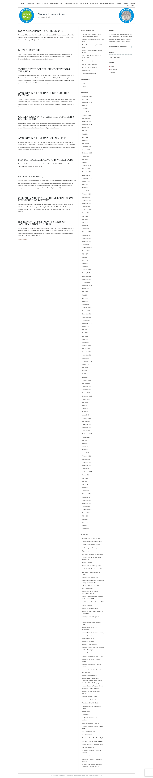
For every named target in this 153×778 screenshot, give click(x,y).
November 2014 (86, 355)
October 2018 (86, 206)
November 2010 (86, 503)
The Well (84, 741)
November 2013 (86, 389)
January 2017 (86, 273)
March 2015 (85, 342)
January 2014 (86, 383)
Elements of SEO (96, 775)
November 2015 (86, 317)
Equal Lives (85, 551)
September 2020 (87, 153)
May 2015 (85, 336)
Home (23, 3)
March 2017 (85, 266)
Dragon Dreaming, (30, 176)
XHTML (112, 73)
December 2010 (86, 500)
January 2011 (86, 497)
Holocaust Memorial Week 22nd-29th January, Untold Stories (42, 223)
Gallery (125, 3)
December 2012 (86, 424)
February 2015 (86, 345)
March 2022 (85, 112)
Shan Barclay (86, 70)
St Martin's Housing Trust (89, 718)
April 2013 (85, 412)
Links (132, 5)
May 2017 (85, 260)
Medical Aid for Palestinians (90, 569)
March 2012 (85, 453)
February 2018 (86, 232)
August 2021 (85, 127)
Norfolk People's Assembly (90, 608)
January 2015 (86, 348)
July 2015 (85, 329)
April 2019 (85, 187)
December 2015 (86, 314)
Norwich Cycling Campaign (90, 647)
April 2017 (85, 263)
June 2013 (85, 405)
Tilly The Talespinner (88, 747)
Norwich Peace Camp (52, 14)
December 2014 (86, 352)
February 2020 (86, 165)
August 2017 (85, 251)
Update (84, 86)
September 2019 (87, 178)
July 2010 (85, 516)
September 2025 (87, 96)
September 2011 (87, 472)
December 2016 (86, 276)
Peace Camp (84, 3)
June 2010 (85, 519)
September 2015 (87, 323)
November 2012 (86, 427)
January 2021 (86, 143)
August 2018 (85, 213)
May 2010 (85, 522)
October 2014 (86, 358)
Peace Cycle (94, 3)
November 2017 (86, 241)
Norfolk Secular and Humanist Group (93, 611)
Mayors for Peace (42, 3)
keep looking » (22, 239)
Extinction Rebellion (88, 554)
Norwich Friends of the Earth (90, 656)
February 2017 (86, 270)
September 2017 (87, 247)
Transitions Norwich (88, 750)
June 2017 (85, 257)
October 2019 (86, 175)
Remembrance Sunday (89, 73)
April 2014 (85, 374)
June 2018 (85, 219)
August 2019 (85, 181)
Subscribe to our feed (118, 47)
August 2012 (85, 437)
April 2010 (85, 525)
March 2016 (85, 304)
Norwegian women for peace (90, 616)
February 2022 (86, 115)
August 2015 (85, 326)
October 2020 (86, 150)
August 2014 (85, 364)
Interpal (84, 562)
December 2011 (86, 462)
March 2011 (85, 490)
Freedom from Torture (88, 557)
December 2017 (86, 238)
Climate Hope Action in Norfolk (91, 544)
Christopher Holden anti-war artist (92, 541)
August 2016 (85, 288)
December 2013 (86, 386)
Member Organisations (107, 3)
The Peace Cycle (87, 738)
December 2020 (86, 146)
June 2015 (85, 333)
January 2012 (86, 459)
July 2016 (85, 292)
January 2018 (86, 235)
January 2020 (86, 168)
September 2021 (87, 124)
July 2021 (85, 131)
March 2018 (85, 228)
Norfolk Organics (87, 605)
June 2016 (85, 295)
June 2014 (85, 371)
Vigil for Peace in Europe (89, 64)
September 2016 (87, 285)
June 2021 (85, 134)
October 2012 (86, 430)
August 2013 (85, 399)
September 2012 (87, 434)
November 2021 (86, 121)
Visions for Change (87, 756)
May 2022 (85, 109)
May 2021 (85, 137)
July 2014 (85, 367)
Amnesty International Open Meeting (43, 138)
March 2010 (85, 528)
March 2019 (85, 191)
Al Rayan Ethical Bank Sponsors (91, 538)
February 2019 (86, 194)
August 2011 (85, 475)
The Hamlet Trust (87, 735)
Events (119, 3)
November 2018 (86, 203)
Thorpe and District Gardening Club (92, 744)
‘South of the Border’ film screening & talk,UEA (44, 70)
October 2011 (86, 468)
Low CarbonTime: (29, 50)
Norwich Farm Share (88, 653)
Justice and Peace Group (89, 566)
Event (83, 83)
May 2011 (85, 484)
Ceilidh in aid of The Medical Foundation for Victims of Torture (45, 199)
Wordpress (113, 69)
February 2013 (86, 418)
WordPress (85, 775)
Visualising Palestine (88, 759)
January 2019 (86, 197)
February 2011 (86, 494)
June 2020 (85, 159)
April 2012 (85, 449)
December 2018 (86, 200)
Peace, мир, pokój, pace (89, 61)
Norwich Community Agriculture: (41, 31)
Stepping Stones (87, 726)
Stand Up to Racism (88, 723)
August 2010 (85, 513)
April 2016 (85, 301)
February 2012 (86, 456)
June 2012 (85, 443)
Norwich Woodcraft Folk (89, 700)
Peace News (85, 714)
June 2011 (85, 481)
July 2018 (85, 216)
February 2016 (86, 307)
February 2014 (86, 380)
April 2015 (85, 339)
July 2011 (85, 478)
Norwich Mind (86, 675)
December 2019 (86, 172)
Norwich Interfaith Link (88, 670)
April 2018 (85, 225)
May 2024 (85, 99)
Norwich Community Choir (90, 644)
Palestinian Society (87, 706)
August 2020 (85, 156)
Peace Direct (86, 711)
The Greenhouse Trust (88, 731)
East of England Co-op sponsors (91, 548)
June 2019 (85, 184)
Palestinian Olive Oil (71, 3)
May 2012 (85, 446)
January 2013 (86, 421)
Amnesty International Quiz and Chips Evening (43, 94)
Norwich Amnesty (87, 633)
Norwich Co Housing (88, 641)
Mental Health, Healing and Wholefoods (45, 159)
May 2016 (85, 298)
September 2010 (87, 509)
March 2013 (85, 415)
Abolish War (30, 3)
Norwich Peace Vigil (56, 3)
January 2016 (86, 311)
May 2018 (85, 222)
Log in (112, 66)
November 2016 (86, 279)
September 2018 (87, 210)
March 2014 (85, 377)
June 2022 (85, 105)
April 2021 (85, 140)
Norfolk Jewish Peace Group (90, 602)
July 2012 (85, 440)
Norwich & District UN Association (92, 622)
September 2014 (87, 361)
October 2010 (86, 506)
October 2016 (86, 282)
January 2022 (86, 118)
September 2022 (87, 102)
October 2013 (86, 393)
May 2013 (85, 408)
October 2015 (86, 320)
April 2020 (85, 162)
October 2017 (86, 244)
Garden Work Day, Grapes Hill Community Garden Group (46, 117)
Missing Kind (85, 577)
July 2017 (85, 254)
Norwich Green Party (88, 659)
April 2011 (85, 487)
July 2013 (85, 402)
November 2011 (86, 465)
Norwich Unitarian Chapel (89, 696)
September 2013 (87, 396)
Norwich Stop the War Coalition (91, 691)
